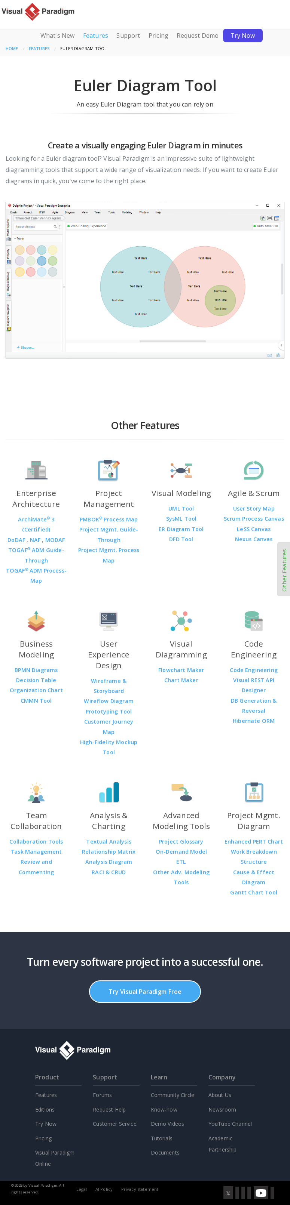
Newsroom (222, 1109)
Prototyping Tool (109, 711)
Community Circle (173, 1094)
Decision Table (36, 680)
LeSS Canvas (254, 529)
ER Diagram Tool (181, 529)
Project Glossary (181, 841)
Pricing (158, 35)
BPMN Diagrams (36, 670)
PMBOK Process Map (109, 519)
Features (95, 35)
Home (12, 48)
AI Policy (104, 1189)
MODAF (55, 539)
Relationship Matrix (108, 851)
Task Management (36, 851)
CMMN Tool (36, 700)
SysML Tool (181, 518)
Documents (165, 1152)
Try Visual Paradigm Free (145, 991)
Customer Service (115, 1123)
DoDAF (17, 539)
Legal (81, 1189)
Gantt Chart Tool (253, 892)
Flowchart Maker (181, 670)
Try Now (243, 35)
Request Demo (198, 35)
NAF (36, 539)
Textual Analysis (108, 841)
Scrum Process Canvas (254, 518)
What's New (57, 35)
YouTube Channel (230, 1123)
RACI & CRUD (109, 872)
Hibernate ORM (254, 720)
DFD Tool (181, 539)
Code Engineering (254, 670)
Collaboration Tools (36, 841)
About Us (219, 1094)
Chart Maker (181, 680)
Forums (102, 1094)
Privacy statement (140, 1189)
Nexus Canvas (254, 539)
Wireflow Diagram (109, 701)
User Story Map (254, 508)
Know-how (164, 1109)
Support (128, 35)
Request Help (109, 1109)
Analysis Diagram (108, 861)
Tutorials (162, 1138)
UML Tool (181, 508)
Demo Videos (167, 1123)
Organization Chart (36, 690)
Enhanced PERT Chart (254, 841)
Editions (45, 1109)
